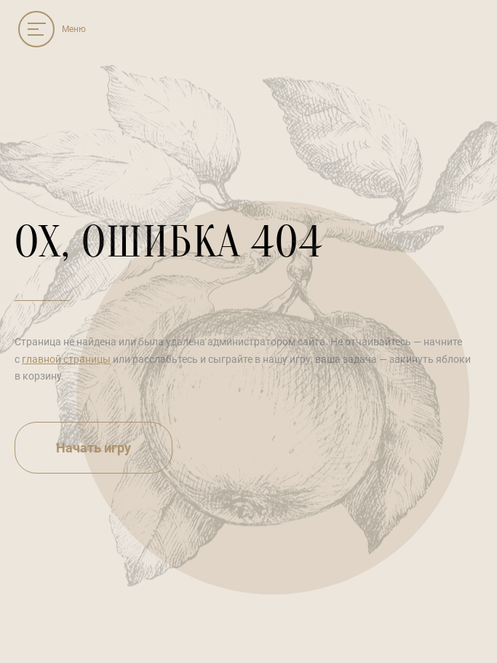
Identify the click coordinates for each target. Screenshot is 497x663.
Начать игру (93, 447)
